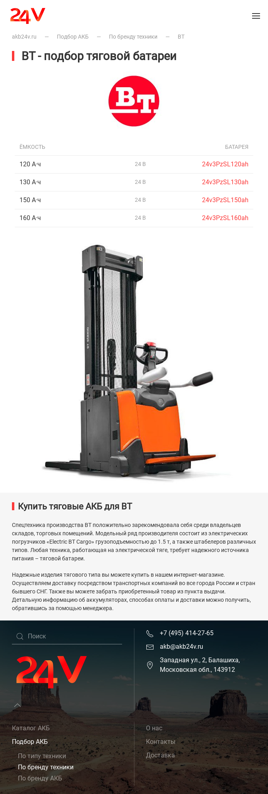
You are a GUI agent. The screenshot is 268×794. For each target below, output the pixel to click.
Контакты (160, 741)
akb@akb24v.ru (181, 646)
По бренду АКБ (40, 778)
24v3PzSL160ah (225, 218)
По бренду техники (133, 36)
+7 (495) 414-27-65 (187, 633)
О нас (154, 728)
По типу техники (42, 756)
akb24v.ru (24, 36)
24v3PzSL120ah (225, 164)
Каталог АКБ (31, 728)
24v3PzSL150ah (225, 200)
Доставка (160, 755)
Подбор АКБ (73, 36)
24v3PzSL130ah (225, 182)
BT (181, 36)
